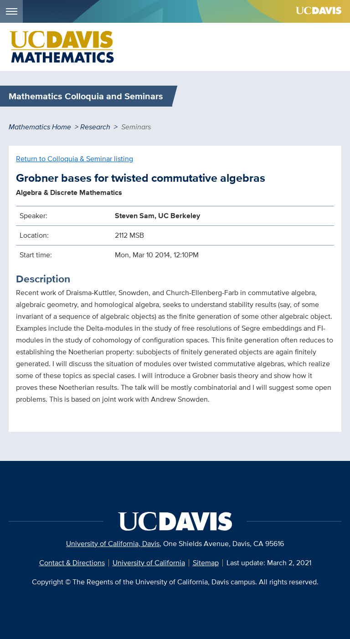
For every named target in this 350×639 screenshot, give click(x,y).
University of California (149, 562)
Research (95, 127)
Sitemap (206, 562)
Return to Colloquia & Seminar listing (74, 158)
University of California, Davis (113, 543)
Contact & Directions (72, 562)
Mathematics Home (40, 127)
